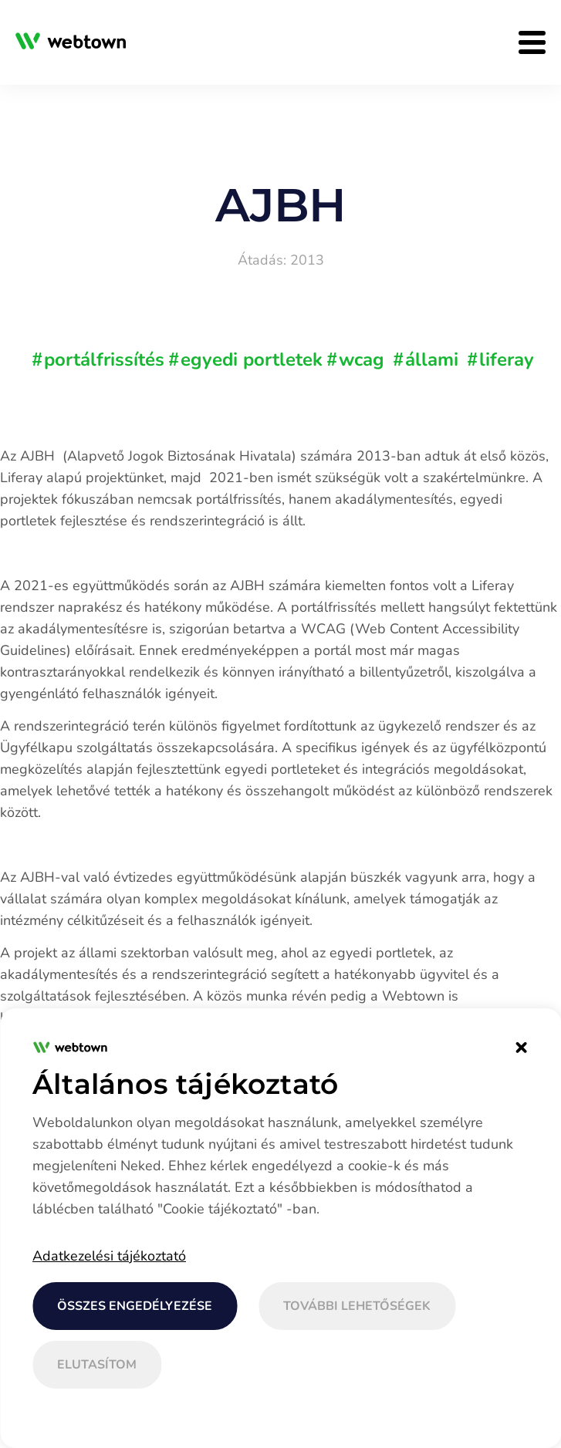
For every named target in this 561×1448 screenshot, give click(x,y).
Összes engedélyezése (134, 1306)
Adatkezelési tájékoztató (109, 1256)
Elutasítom (97, 1364)
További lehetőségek (357, 1306)
